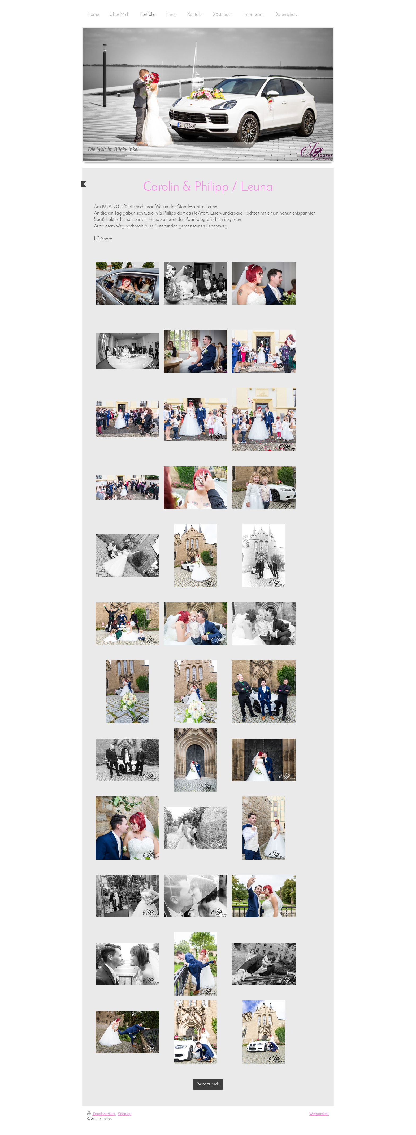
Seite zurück (208, 1084)
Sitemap (124, 1114)
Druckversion (101, 1114)
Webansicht (319, 1114)
